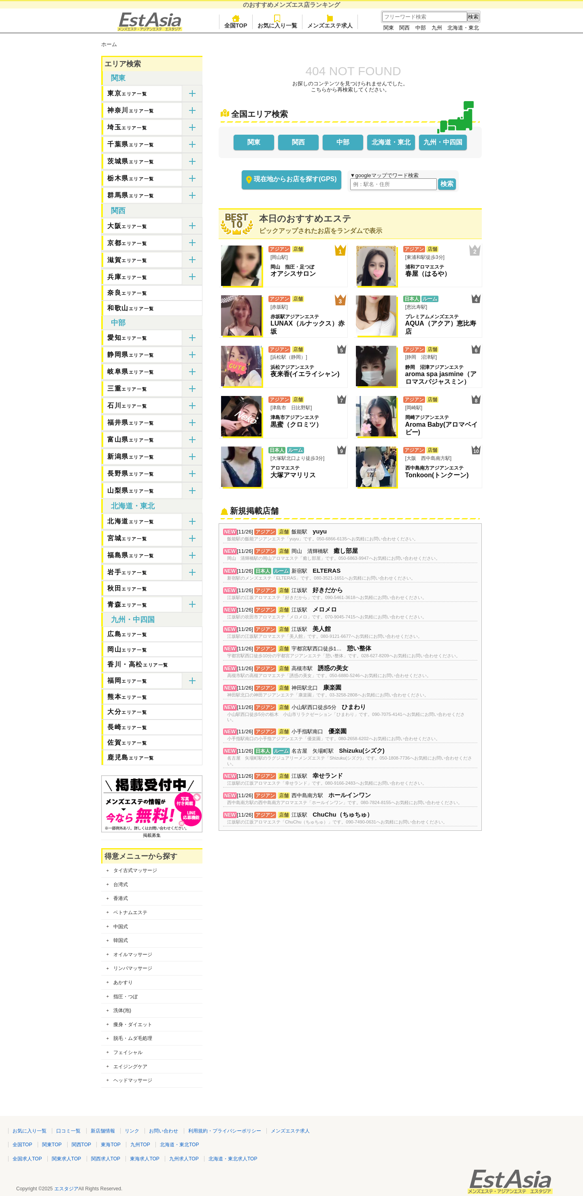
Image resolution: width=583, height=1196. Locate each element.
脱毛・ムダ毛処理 (132, 1038)
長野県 (130, 473)
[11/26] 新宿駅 (321, 574)
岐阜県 (130, 371)
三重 (127, 388)
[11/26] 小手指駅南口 (333, 735)
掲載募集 (151, 833)
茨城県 (130, 161)
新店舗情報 (103, 1131)
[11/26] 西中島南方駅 (344, 799)
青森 (127, 604)
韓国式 (120, 940)
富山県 (130, 439)
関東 (388, 28)
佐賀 (127, 742)
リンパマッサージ (132, 968)
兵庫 (127, 276)
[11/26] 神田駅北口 (328, 691)
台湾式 (120, 884)
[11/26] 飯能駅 (322, 535)
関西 (404, 28)
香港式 (120, 898)
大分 (127, 711)
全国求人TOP (27, 1159)
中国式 (120, 926)
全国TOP (235, 22)
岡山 (127, 649)
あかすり (123, 982)
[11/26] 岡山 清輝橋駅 (333, 554)
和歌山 (130, 308)
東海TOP (110, 1144)
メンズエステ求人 (330, 22)
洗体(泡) (122, 1010)
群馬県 (130, 195)
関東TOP (52, 1144)
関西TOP (81, 1144)
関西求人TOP (105, 1159)
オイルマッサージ (132, 954)
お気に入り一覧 (277, 22)
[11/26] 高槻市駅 (329, 672)
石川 (127, 405)
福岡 (127, 680)
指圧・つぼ (125, 996)
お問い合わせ (163, 1131)
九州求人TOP (183, 1159)
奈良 (127, 292)
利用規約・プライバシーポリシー (224, 1131)
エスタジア (66, 1189)
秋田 (127, 588)
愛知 (127, 337)
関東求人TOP (66, 1159)
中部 (420, 28)
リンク (132, 1131)
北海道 (130, 521)
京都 (127, 242)
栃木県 (130, 178)
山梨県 (130, 490)
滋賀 (127, 259)
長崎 (127, 727)
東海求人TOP (144, 1159)
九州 (437, 28)
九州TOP (140, 1144)
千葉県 (130, 144)
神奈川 (130, 110)
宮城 (127, 538)
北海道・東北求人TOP (233, 1159)
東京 (127, 93)
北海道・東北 (463, 28)
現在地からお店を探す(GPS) (295, 179)
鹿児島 (130, 757)
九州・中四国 (442, 142)
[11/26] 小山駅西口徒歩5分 (350, 713)
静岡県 (130, 354)
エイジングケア (130, 1066)
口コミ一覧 (68, 1131)
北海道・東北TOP (179, 1144)
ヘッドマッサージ (132, 1080)
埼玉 (127, 127)
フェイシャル (128, 1052)
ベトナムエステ (130, 912)
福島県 (130, 555)
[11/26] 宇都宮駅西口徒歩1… (343, 652)
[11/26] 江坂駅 (327, 593)
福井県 (130, 422)
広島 (127, 634)
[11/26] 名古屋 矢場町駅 (350, 757)
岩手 (127, 572)
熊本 (127, 696)
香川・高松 (137, 664)
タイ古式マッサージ (135, 870)
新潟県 (130, 456)
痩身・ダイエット (132, 1024)
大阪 (127, 225)
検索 (446, 183)
